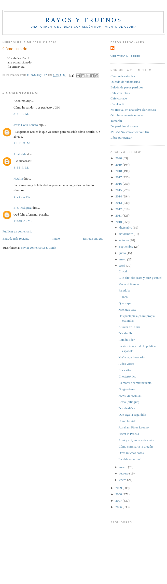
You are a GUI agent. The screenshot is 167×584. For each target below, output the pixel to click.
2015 (119, 190)
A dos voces (126, 363)
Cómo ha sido (127, 421)
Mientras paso (127, 309)
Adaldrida (20, 154)
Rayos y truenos (83, 20)
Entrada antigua (93, 238)
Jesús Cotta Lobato (26, 125)
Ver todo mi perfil (126, 56)
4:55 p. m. (21, 167)
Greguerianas (126, 389)
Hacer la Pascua (128, 434)
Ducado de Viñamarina (125, 82)
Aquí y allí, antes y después (135, 440)
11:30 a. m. (23, 221)
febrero (124, 473)
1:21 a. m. (22, 196)
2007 (119, 500)
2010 (119, 222)
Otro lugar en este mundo (127, 115)
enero (123, 480)
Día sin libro (126, 333)
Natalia (18, 178)
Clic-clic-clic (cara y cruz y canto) (140, 278)
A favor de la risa (129, 327)
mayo (123, 259)
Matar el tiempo (128, 284)
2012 (119, 209)
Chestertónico (127, 376)
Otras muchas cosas (131, 453)
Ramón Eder (126, 339)
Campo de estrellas (123, 76)
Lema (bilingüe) (128, 402)
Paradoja (123, 290)
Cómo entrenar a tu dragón (135, 446)
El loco (122, 297)
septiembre (126, 246)
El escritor (125, 370)
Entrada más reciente (15, 238)
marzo (123, 467)
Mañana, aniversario (131, 357)
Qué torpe (124, 303)
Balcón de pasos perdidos (127, 87)
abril (122, 266)
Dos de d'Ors (126, 408)
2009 (119, 488)
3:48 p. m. (21, 114)
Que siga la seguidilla (132, 414)
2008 (119, 494)
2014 (119, 196)
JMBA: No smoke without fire (130, 132)
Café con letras (120, 93)
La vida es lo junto (130, 459)
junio (123, 253)
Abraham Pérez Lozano (133, 427)
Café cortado (119, 98)
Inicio (56, 238)
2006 (119, 507)
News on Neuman (129, 395)
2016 (119, 183)
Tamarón (116, 120)
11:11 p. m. (22, 143)
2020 (119, 158)
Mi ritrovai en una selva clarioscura (133, 109)
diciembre (126, 227)
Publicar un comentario (17, 231)
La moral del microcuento (135, 383)
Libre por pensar (121, 137)
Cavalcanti (117, 104)
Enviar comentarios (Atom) (38, 247)
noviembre (126, 234)
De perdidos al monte (124, 126)
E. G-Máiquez (23, 207)
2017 (119, 177)
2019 (119, 164)
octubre (124, 240)
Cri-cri (122, 271)
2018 (119, 171)
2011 (119, 215)
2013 (119, 203)
